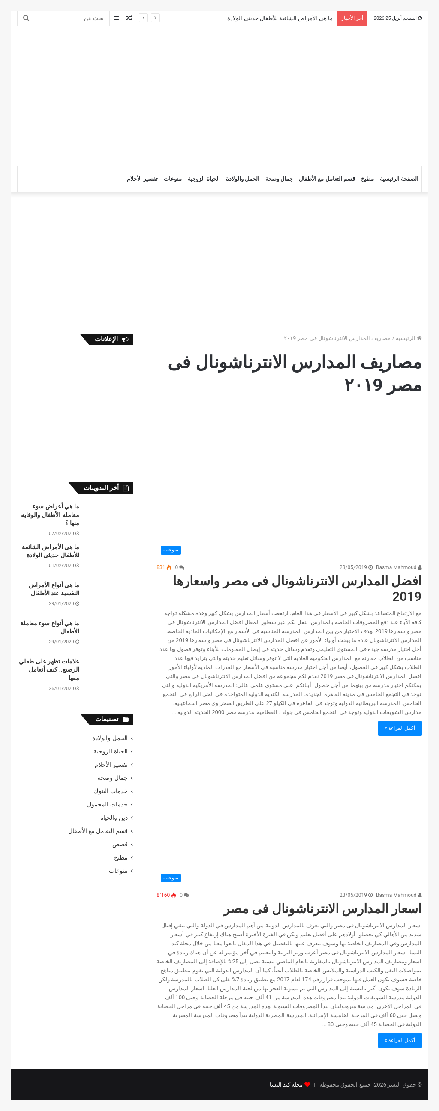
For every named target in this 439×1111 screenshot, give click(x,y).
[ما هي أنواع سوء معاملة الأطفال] (109, 635)
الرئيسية (409, 338)
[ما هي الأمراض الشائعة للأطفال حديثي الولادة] (109, 559)
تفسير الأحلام (142, 179)
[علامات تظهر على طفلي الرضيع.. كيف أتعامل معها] (109, 673)
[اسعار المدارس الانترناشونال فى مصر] (288, 820)
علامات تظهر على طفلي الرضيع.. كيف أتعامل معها (49, 669)
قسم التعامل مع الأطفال (327, 179)
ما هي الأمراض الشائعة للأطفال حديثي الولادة (279, 18)
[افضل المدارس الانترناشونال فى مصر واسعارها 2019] (288, 484)
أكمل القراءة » (400, 728)
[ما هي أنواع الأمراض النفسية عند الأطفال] (109, 597)
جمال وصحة (279, 179)
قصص (120, 844)
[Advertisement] (141, 95)
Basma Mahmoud (399, 567)
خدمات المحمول (107, 804)
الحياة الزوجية (204, 179)
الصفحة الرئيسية (399, 179)
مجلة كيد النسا (286, 1084)
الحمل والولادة (242, 179)
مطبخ (367, 179)
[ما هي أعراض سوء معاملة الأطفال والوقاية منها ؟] (109, 518)
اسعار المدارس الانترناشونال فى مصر (322, 908)
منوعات (173, 179)
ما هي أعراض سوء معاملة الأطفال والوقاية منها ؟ (50, 514)
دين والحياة (113, 817)
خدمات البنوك (110, 791)
